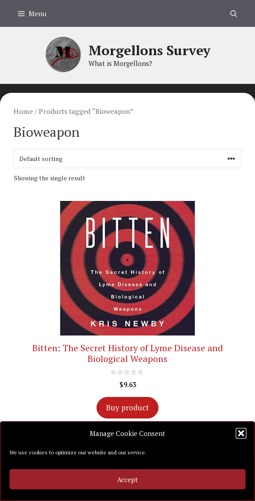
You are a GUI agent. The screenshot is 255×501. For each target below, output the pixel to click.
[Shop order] (127, 158)
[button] (241, 433)
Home (23, 111)
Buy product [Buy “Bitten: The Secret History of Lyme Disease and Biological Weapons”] (127, 407)
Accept (127, 479)
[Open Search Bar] (233, 13)
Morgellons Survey (149, 50)
